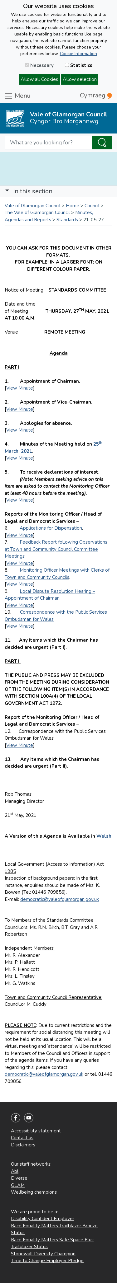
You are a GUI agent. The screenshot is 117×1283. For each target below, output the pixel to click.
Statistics (78, 65)
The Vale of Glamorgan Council (37, 212)
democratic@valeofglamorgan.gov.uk (59, 899)
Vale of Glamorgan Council (33, 206)
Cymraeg (96, 95)
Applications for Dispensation (51, 528)
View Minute (19, 388)
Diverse (19, 1178)
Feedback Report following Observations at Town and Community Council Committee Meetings (56, 549)
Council (92, 206)
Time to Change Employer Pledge (47, 1260)
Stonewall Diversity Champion (43, 1254)
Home (72, 206)
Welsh (103, 836)
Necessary (39, 65)
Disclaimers (23, 1145)
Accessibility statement (36, 1131)
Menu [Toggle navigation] (17, 96)
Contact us (22, 1138)
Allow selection (80, 79)
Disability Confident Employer (42, 1218)
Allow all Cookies (39, 79)
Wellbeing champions (34, 1192)
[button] (7, 191)
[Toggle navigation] (58, 191)
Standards (67, 220)
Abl (14, 1171)
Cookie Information (78, 54)
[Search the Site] (102, 143)
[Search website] (48, 143)
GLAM (18, 1185)
